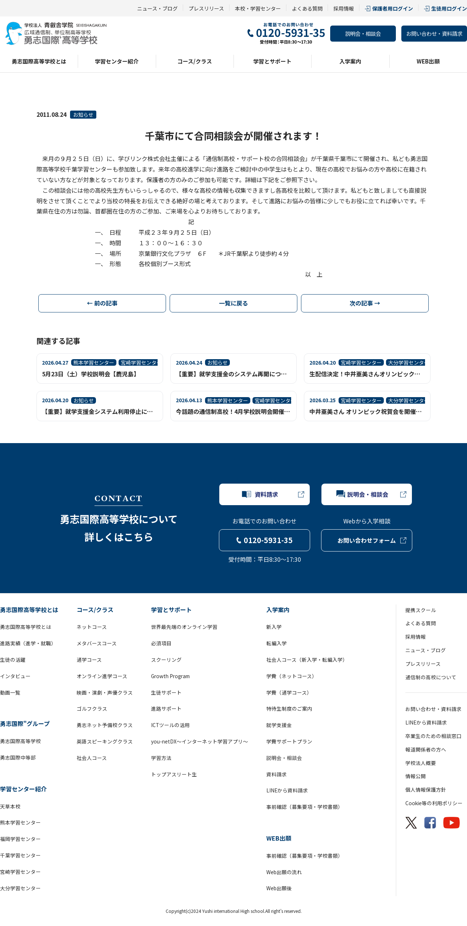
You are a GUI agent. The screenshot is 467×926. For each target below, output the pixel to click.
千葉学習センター (20, 855)
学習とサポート (272, 61)
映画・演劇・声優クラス (105, 692)
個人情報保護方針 (425, 789)
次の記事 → (365, 303)
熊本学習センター (20, 822)
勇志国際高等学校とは (39, 61)
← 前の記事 (102, 303)
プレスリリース (206, 8)
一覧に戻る (233, 303)
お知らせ (83, 114)
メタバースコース (97, 643)
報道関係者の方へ (425, 749)
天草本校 (10, 806)
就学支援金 (279, 725)
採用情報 (343, 8)
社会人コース (92, 757)
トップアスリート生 (174, 774)
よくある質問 (307, 8)
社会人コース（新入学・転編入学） (307, 659)
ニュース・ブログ (157, 8)
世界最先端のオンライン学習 (184, 626)
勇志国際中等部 (18, 757)
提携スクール (420, 610)
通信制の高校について (430, 677)
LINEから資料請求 (287, 790)
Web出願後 (279, 888)
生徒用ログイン (449, 8)
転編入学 (276, 643)
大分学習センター (20, 888)
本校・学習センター (258, 8)
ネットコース (92, 626)
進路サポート (166, 708)
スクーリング (166, 659)
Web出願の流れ (284, 872)
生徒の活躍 (13, 659)
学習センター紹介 (117, 61)
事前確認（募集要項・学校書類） (304, 806)
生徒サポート (166, 692)
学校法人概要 (420, 762)
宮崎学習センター (20, 871)
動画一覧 (10, 692)
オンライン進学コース (102, 676)
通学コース (89, 659)
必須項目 (161, 643)
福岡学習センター (20, 838)
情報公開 (415, 776)
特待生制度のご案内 (289, 708)
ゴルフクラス (92, 708)
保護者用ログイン (392, 8)
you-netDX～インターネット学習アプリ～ (199, 741)
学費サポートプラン (289, 741)
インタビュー (15, 676)
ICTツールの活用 (170, 725)
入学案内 (350, 61)
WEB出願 (428, 61)
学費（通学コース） (289, 692)
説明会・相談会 (363, 33)
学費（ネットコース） (291, 676)
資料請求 (276, 774)
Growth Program (170, 676)
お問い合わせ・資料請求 (434, 33)
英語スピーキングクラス (105, 741)
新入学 (274, 626)
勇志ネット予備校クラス (105, 725)
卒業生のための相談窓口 (433, 735)
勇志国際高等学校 (20, 741)
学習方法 (161, 757)
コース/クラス (194, 61)
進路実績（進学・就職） (28, 643)
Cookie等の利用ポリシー (434, 803)
